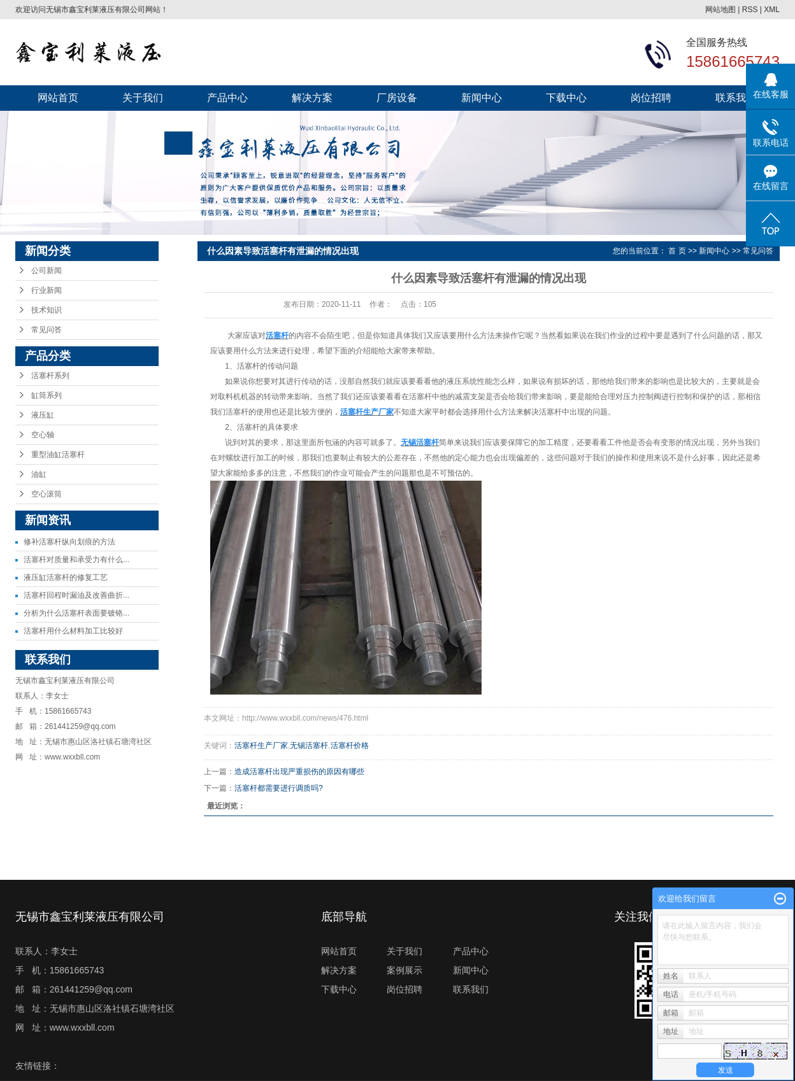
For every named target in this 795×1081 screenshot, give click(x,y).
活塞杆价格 (350, 745)
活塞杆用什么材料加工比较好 (73, 630)
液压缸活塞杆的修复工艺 (66, 577)
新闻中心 (481, 97)
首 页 (676, 250)
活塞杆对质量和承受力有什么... (76, 559)
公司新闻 (46, 270)
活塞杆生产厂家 (261, 745)
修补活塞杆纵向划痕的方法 (69, 541)
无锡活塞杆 (309, 745)
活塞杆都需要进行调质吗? (278, 788)
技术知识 (46, 310)
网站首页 (58, 97)
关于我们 (142, 97)
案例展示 (404, 970)
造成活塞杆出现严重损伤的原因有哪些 (299, 771)
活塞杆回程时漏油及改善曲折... (76, 595)
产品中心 (227, 97)
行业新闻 (46, 290)
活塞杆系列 (50, 375)
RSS (750, 9)
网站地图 (720, 9)
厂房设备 (396, 97)
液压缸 (42, 415)
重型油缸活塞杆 (58, 454)
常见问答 (46, 329)
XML (772, 9)
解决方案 (312, 97)
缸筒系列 (46, 395)
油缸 (39, 474)
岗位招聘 (651, 97)
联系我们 (735, 97)
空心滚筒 (46, 494)
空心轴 (42, 434)
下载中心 (566, 97)
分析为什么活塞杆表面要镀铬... (76, 613)
